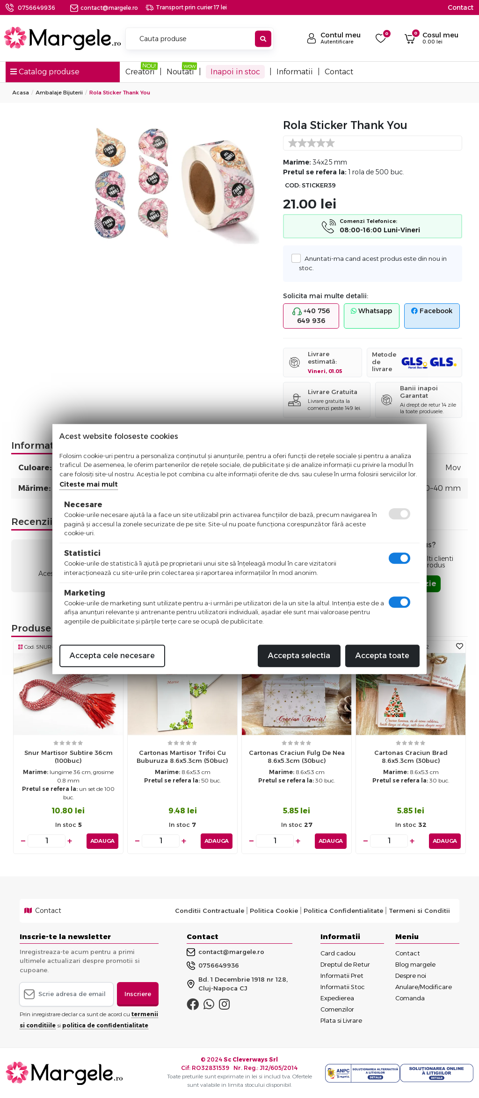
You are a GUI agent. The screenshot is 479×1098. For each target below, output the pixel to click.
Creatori (140, 71)
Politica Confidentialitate (343, 910)
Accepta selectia (299, 655)
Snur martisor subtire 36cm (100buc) (68, 756)
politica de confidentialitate (105, 1024)
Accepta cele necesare (112, 655)
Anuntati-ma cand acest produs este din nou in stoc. (372, 263)
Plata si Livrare (341, 1020)
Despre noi (410, 975)
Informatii (294, 71)
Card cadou (338, 952)
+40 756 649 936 (311, 316)
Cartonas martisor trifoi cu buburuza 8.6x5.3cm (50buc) (182, 756)
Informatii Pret (341, 975)
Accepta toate (382, 655)
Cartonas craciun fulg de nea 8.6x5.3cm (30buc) (297, 756)
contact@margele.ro (104, 7)
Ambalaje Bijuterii (59, 92)
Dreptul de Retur (345, 964)
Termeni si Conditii (419, 910)
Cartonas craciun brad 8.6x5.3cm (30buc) (411, 756)
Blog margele (415, 964)
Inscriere (137, 994)
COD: (292, 185)
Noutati (180, 71)
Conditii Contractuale (209, 910)
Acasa (20, 92)
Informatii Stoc (342, 986)
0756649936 (36, 7)
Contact (460, 7)
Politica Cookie (274, 910)
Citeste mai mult (88, 484)
